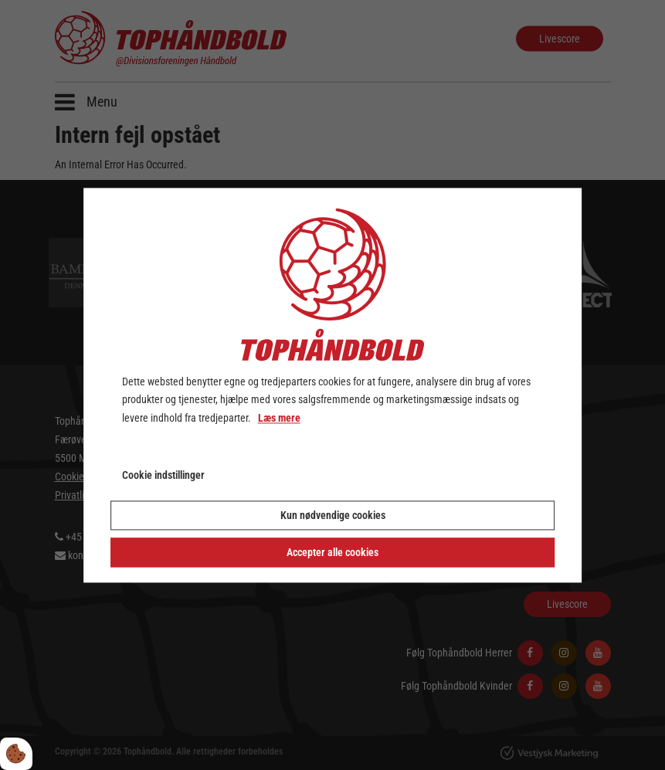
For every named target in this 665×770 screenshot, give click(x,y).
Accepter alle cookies (332, 552)
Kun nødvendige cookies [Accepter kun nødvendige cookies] (332, 515)
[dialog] (332, 385)
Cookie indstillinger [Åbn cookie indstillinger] (163, 475)
